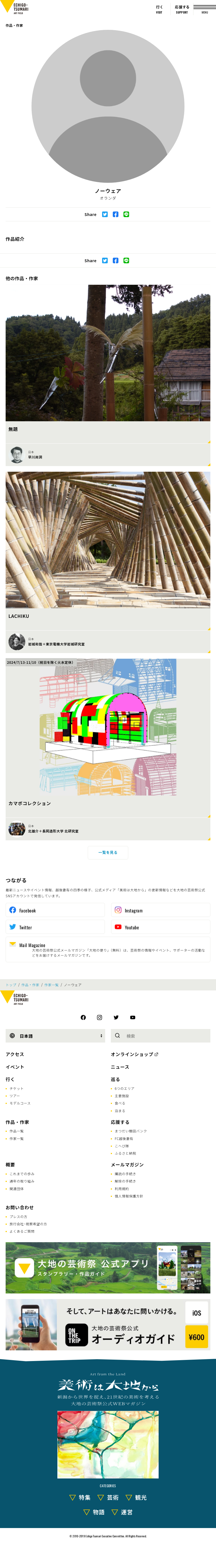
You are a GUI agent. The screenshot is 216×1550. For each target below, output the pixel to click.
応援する (120, 1122)
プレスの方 (19, 1216)
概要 (10, 1164)
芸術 (113, 1497)
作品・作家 (14, 25)
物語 (99, 1512)
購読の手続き (125, 1173)
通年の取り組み (22, 1181)
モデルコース (20, 1103)
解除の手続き (125, 1181)
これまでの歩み (22, 1173)
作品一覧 (17, 1130)
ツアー (15, 1095)
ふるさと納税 (125, 1153)
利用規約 (122, 1188)
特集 (85, 1497)
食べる (120, 1103)
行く (10, 1079)
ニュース (120, 1066)
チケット (17, 1088)
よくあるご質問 (22, 1231)
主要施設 (122, 1095)
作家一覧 (51, 984)
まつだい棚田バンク (131, 1130)
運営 (127, 1512)
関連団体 (17, 1188)
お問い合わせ (20, 1207)
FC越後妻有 (124, 1138)
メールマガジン (127, 1164)
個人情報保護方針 (129, 1195)
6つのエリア (125, 1088)
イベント (15, 1066)
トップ (11, 984)
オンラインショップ (132, 1054)
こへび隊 (122, 1145)
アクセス (15, 1054)
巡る (115, 1079)
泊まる (120, 1110)
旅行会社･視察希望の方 (28, 1223)
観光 (141, 1497)
